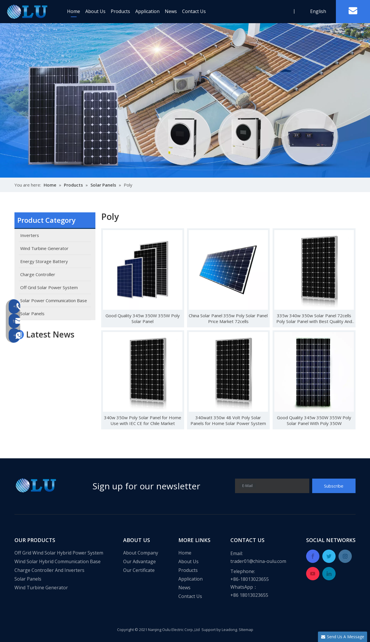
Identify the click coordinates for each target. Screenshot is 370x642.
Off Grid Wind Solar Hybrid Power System (58, 553)
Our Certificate (139, 570)
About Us (95, 11)
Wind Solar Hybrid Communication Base (57, 561)
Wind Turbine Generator (41, 587)
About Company (140, 553)
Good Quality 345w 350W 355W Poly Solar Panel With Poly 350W (314, 420)
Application (147, 11)
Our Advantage (139, 561)
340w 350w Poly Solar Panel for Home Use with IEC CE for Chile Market (142, 420)
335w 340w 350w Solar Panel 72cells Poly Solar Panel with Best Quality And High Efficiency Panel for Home (314, 318)
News (171, 11)
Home (73, 11)
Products (120, 11)
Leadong (229, 629)
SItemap (246, 629)
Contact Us (194, 11)
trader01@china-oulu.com (258, 561)
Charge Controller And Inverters (49, 570)
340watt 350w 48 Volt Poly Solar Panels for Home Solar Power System (228, 420)
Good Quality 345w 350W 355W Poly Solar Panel (143, 318)
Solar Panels (27, 579)
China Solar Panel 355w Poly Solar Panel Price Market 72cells (228, 318)
